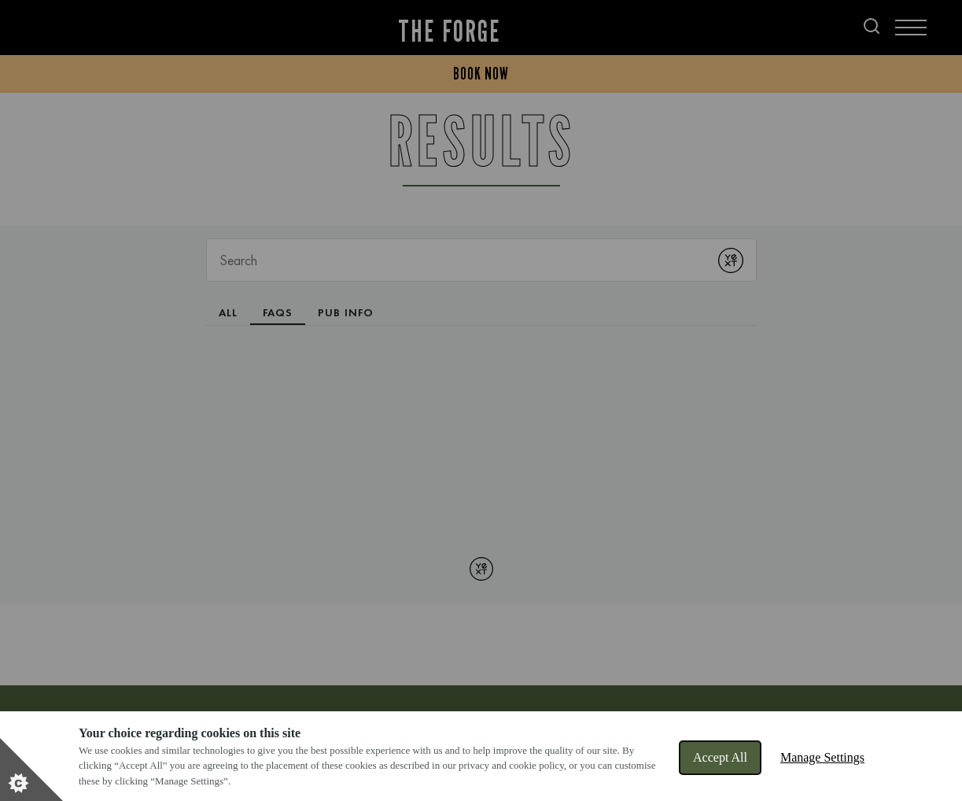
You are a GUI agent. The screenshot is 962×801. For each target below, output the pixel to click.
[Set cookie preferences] (31, 769)
